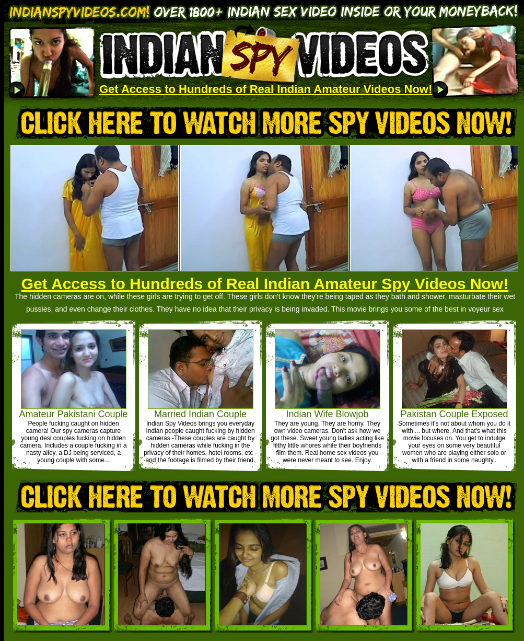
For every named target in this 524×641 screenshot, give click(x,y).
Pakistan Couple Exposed (454, 414)
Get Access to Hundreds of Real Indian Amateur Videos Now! (265, 89)
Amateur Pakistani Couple (73, 414)
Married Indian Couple (200, 414)
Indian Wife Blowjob (327, 414)
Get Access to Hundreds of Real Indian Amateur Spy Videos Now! (264, 283)
